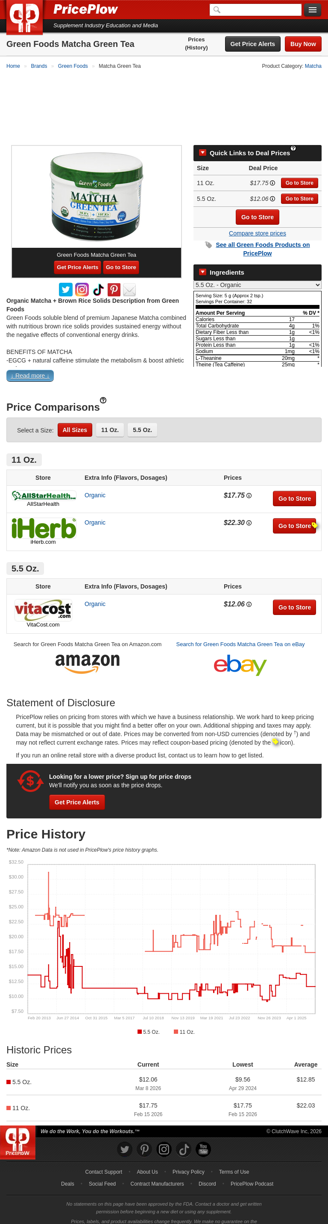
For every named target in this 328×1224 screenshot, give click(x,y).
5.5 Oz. (142, 416)
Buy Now (303, 44)
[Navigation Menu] (313, 10)
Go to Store (299, 170)
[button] (164, 364)
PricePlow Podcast (252, 1171)
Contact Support (103, 1159)
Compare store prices (257, 220)
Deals (67, 1171)
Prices (196, 39)
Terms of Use (234, 1159)
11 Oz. (110, 416)
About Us (147, 1159)
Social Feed (102, 1171)
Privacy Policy (189, 1159)
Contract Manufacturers (157, 1171)
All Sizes (75, 416)
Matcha (313, 66)
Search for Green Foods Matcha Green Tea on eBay (240, 631)
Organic (95, 482)
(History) (196, 47)
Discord (207, 1171)
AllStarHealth (43, 490)
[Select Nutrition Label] (257, 271)
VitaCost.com (42, 611)
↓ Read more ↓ (30, 362)
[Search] (255, 9)
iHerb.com (43, 528)
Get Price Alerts (253, 44)
